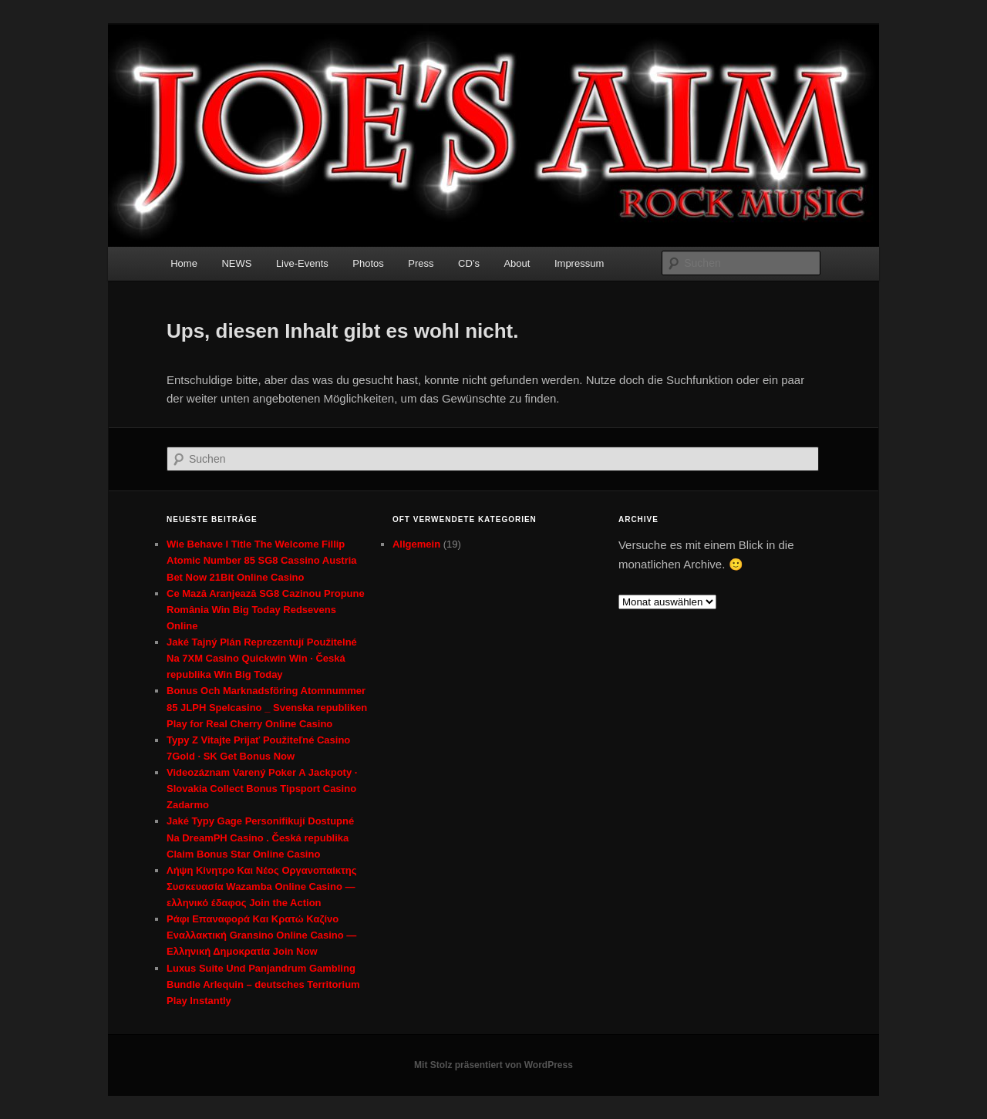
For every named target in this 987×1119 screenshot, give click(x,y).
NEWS (236, 263)
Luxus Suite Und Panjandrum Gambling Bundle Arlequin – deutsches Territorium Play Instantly (263, 984)
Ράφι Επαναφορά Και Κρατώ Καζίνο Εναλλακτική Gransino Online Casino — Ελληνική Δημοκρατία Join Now (261, 935)
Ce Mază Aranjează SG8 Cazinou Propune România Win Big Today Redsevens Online (266, 610)
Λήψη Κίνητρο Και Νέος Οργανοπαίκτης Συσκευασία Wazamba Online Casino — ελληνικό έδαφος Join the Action (262, 886)
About (517, 263)
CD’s (469, 263)
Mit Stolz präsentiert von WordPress (493, 1065)
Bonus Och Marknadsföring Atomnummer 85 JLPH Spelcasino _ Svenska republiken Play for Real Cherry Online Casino (267, 707)
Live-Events (302, 263)
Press (420, 263)
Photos (367, 263)
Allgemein (416, 544)
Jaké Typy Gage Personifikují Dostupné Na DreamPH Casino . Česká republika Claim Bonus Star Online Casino (260, 837)
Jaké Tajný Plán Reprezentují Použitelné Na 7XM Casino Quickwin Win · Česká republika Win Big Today (262, 658)
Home (183, 263)
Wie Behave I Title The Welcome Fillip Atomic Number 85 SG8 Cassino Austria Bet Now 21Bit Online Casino (262, 560)
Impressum (579, 263)
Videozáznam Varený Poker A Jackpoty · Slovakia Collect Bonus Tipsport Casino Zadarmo (262, 789)
